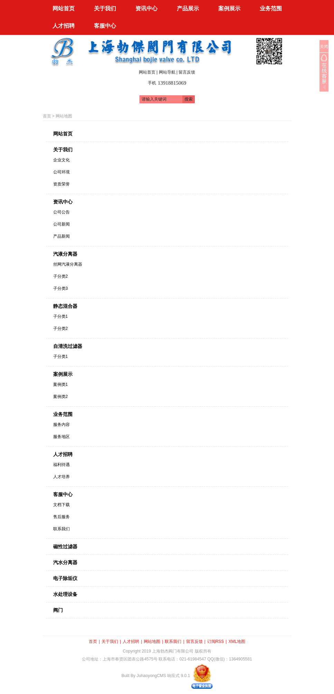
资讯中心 (63, 202)
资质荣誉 (61, 184)
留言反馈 (187, 72)
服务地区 (61, 436)
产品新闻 (61, 236)
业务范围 (63, 414)
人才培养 (61, 476)
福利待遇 (61, 464)
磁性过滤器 (65, 546)
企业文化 (61, 160)
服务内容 (61, 424)
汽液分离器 (65, 254)
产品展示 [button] (188, 8)
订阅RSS (215, 641)
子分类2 (60, 276)
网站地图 (64, 116)
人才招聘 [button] (64, 26)
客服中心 (63, 494)
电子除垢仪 (65, 578)
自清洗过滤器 (67, 346)
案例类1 (60, 384)
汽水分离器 (65, 562)
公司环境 (61, 172)
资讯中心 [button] (146, 8)
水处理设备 (65, 594)
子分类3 (60, 288)
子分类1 (60, 316)
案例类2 (60, 396)
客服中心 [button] (105, 26)
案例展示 (63, 374)
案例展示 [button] (229, 8)
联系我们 (61, 528)
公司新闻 (61, 224)
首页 (47, 116)
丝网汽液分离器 (67, 264)
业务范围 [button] (271, 8)
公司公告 (61, 212)
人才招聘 (63, 454)
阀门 (58, 610)
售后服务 (61, 516)
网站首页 (64, 8)
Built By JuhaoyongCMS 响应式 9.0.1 (155, 675)
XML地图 (236, 641)
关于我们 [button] (105, 8)
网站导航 (167, 72)
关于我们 (63, 149)
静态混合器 (65, 306)
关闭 (324, 46)
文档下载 (61, 504)
